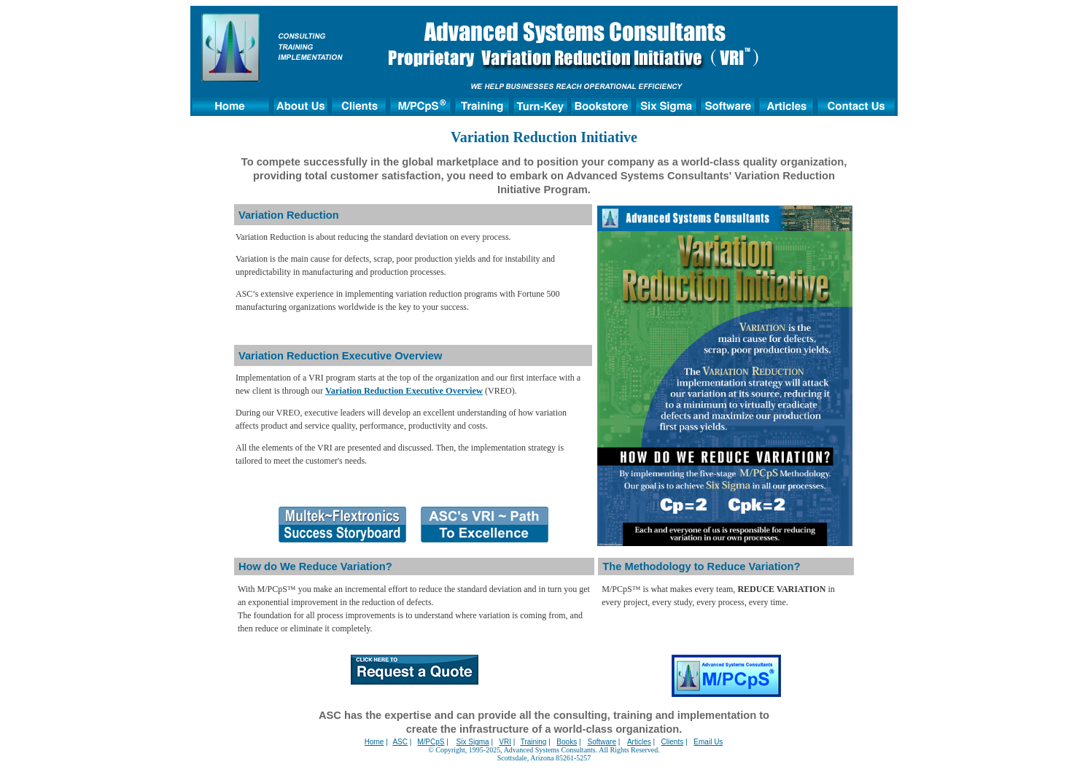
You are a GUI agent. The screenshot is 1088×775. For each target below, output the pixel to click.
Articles (639, 742)
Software (602, 742)
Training (534, 742)
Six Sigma (472, 742)
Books (566, 742)
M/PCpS (430, 742)
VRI (505, 742)
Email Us (708, 742)
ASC (400, 742)
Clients (672, 742)
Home (374, 742)
